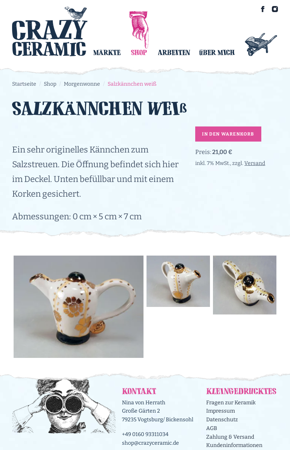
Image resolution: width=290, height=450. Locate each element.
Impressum (220, 411)
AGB (211, 428)
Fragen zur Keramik (231, 402)
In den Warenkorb (228, 134)
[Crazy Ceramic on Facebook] (263, 9)
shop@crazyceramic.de (150, 443)
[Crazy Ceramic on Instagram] (275, 9)
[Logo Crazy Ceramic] (50, 31)
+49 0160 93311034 (145, 434)
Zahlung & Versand (230, 437)
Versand (254, 163)
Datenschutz (222, 419)
